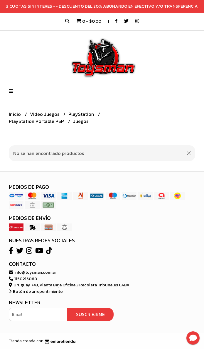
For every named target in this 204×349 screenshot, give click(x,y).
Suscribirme (90, 314)
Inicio (15, 114)
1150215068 (23, 278)
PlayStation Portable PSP (37, 121)
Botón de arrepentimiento (36, 291)
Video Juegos (45, 114)
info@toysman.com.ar (32, 272)
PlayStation (81, 114)
